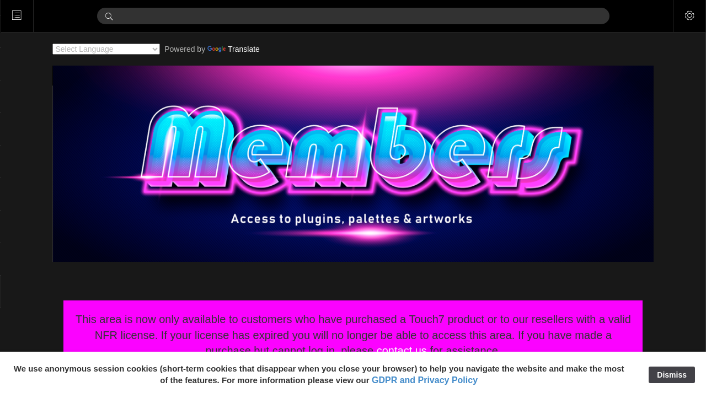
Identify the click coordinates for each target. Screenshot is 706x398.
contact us (418, 351)
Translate (250, 49)
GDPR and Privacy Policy (425, 380)
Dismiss (672, 374)
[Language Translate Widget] (122, 49)
